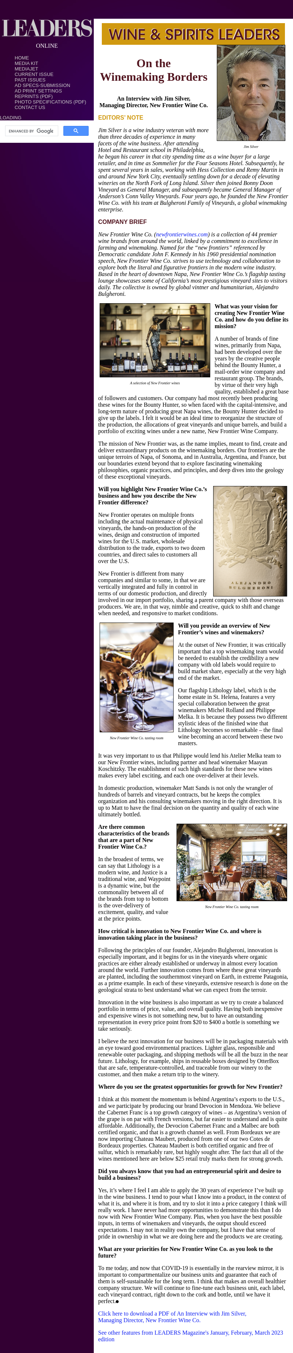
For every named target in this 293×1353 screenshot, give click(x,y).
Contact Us (30, 107)
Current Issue (34, 74)
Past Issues (30, 80)
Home (22, 58)
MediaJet (26, 69)
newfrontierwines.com (182, 234)
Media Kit (26, 63)
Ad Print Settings (38, 91)
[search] (31, 131)
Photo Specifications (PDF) (50, 102)
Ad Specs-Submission (42, 85)
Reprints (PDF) (34, 96)
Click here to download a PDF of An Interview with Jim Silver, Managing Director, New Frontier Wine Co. (172, 1316)
